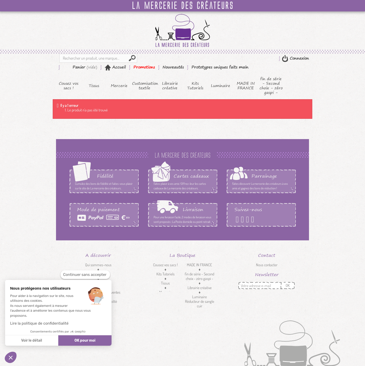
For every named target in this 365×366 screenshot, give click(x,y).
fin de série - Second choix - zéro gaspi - (271, 85)
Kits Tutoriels (195, 86)
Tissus (94, 85)
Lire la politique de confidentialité (39, 323)
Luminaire (220, 85)
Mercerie (119, 85)
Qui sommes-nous (98, 264)
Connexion (298, 58)
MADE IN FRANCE (246, 86)
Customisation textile (144, 86)
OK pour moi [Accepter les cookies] (85, 340)
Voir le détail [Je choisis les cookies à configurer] (31, 340)
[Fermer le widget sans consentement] (85, 274)
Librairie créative (170, 86)
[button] (11, 357)
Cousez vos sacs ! (68, 86)
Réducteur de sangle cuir (199, 303)
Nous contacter (267, 264)
